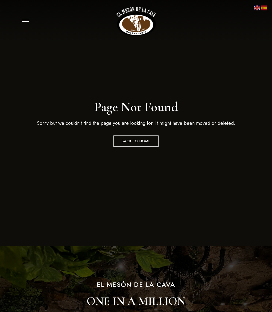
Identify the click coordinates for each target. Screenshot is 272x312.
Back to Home (136, 141)
